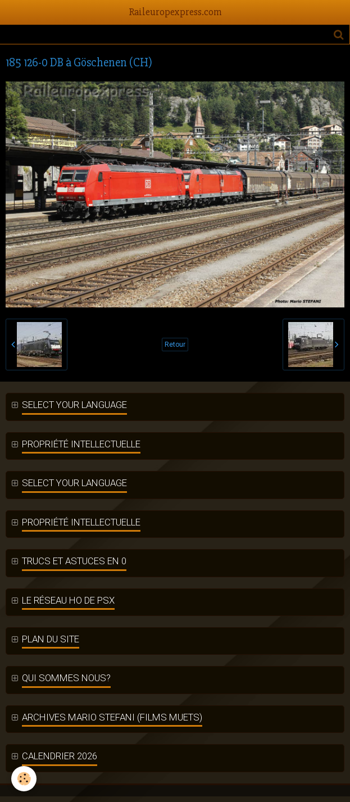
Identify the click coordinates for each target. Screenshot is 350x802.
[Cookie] (24, 778)
